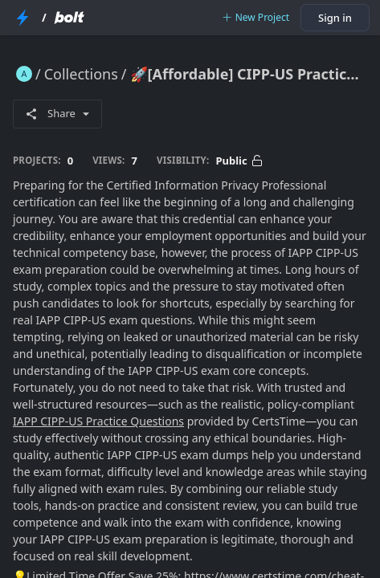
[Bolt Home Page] (69, 17)
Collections (81, 73)
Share (57, 113)
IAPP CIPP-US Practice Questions (98, 421)
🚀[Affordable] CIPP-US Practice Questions (248, 73)
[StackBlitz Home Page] (22, 18)
